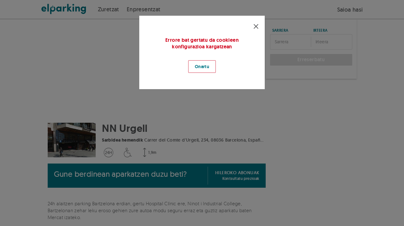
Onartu (202, 66)
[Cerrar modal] (256, 26)
